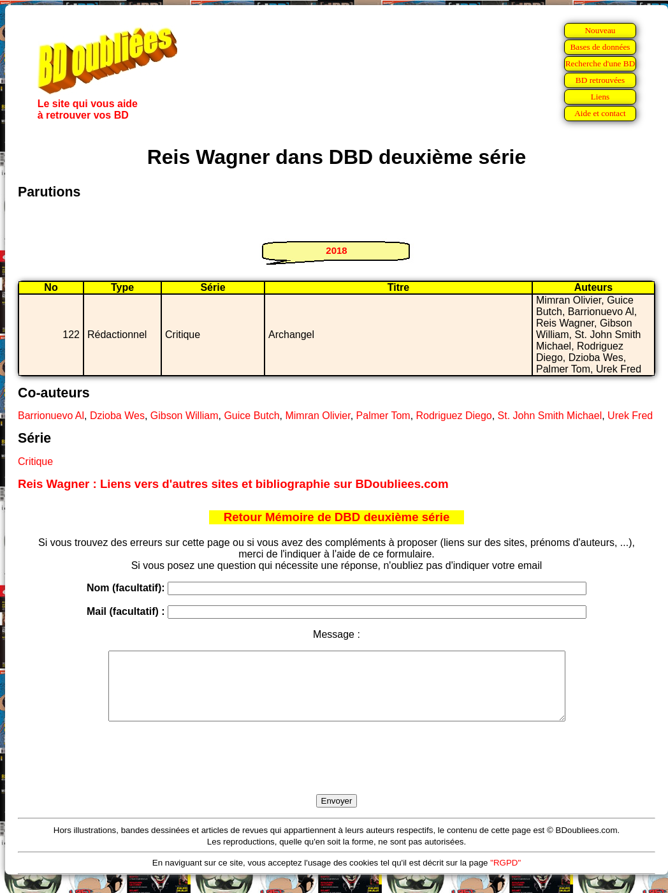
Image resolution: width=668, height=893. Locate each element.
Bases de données (600, 47)
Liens (600, 96)
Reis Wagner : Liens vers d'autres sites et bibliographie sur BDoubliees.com (233, 484)
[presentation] (336, 772)
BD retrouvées (600, 80)
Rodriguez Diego (454, 415)
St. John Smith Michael (550, 415)
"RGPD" (505, 876)
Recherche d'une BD (600, 63)
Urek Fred (630, 415)
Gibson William (184, 415)
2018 (336, 250)
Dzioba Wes (117, 415)
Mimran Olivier (317, 415)
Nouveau (599, 30)
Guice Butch (251, 415)
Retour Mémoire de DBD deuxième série (337, 517)
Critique (35, 461)
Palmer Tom (383, 415)
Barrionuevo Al (51, 415)
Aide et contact (600, 113)
